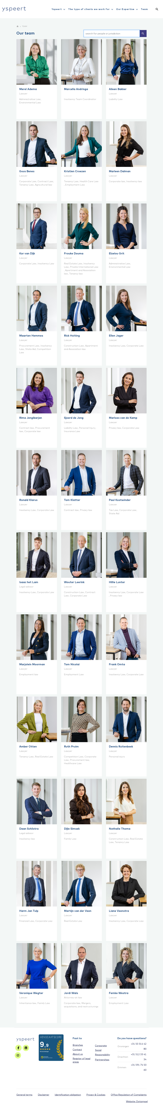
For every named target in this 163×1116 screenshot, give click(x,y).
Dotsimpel (142, 1101)
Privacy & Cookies (95, 1094)
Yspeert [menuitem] (59, 9)
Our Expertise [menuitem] (127, 9)
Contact (77, 1049)
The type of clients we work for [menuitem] (91, 9)
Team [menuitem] (144, 9)
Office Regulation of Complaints (129, 1094)
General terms (24, 1094)
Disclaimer (43, 1094)
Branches (78, 1045)
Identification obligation (68, 1094)
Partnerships (102, 1059)
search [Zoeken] (143, 33)
